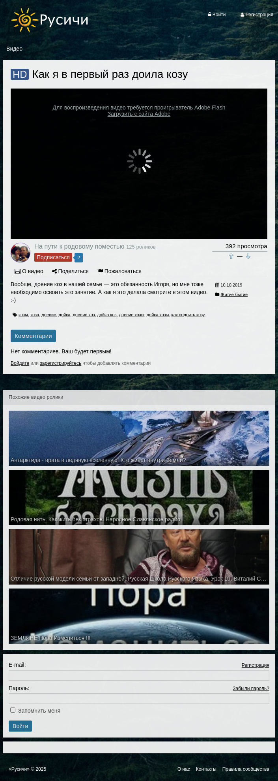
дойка (64, 314)
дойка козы (158, 314)
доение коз (84, 314)
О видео (29, 271)
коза (34, 314)
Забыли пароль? (251, 688)
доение (48, 314)
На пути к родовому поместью (79, 246)
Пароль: (19, 688)
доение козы (131, 314)
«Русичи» (19, 769)
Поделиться (70, 271)
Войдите (20, 363)
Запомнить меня (39, 710)
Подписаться (53, 257)
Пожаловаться (119, 271)
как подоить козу (188, 314)
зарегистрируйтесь (60, 363)
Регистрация (255, 665)
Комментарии (33, 335)
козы (23, 314)
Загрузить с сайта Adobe (139, 114)
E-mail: (17, 665)
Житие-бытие (234, 294)
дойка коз (107, 314)
